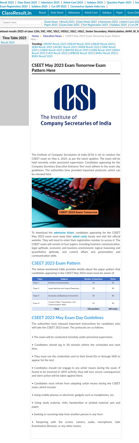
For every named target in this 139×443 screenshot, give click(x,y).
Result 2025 (7, 2)
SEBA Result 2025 (42, 47)
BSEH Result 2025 (106, 53)
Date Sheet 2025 (27, 2)
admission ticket (64, 232)
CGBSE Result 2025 (51, 50)
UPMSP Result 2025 (54, 43)
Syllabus (107, 12)
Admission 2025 (50, 2)
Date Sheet (57, 12)
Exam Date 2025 (70, 24)
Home (35, 36)
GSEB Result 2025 (101, 50)
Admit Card (91, 12)
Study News (51, 21)
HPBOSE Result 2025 (81, 53)
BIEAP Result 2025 (103, 43)
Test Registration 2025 (95, 24)
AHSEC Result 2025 (65, 47)
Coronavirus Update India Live (87, 6)
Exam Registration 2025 (14, 6)
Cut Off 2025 (58, 6)
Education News (52, 36)
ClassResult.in (17, 13)
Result (42, 12)
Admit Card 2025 (73, 2)
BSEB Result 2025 (89, 47)
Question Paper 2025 (119, 2)
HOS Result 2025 (57, 53)
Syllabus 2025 (95, 2)
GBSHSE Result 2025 (76, 50)
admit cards (80, 236)
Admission (74, 12)
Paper (119, 12)
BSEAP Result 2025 (79, 43)
